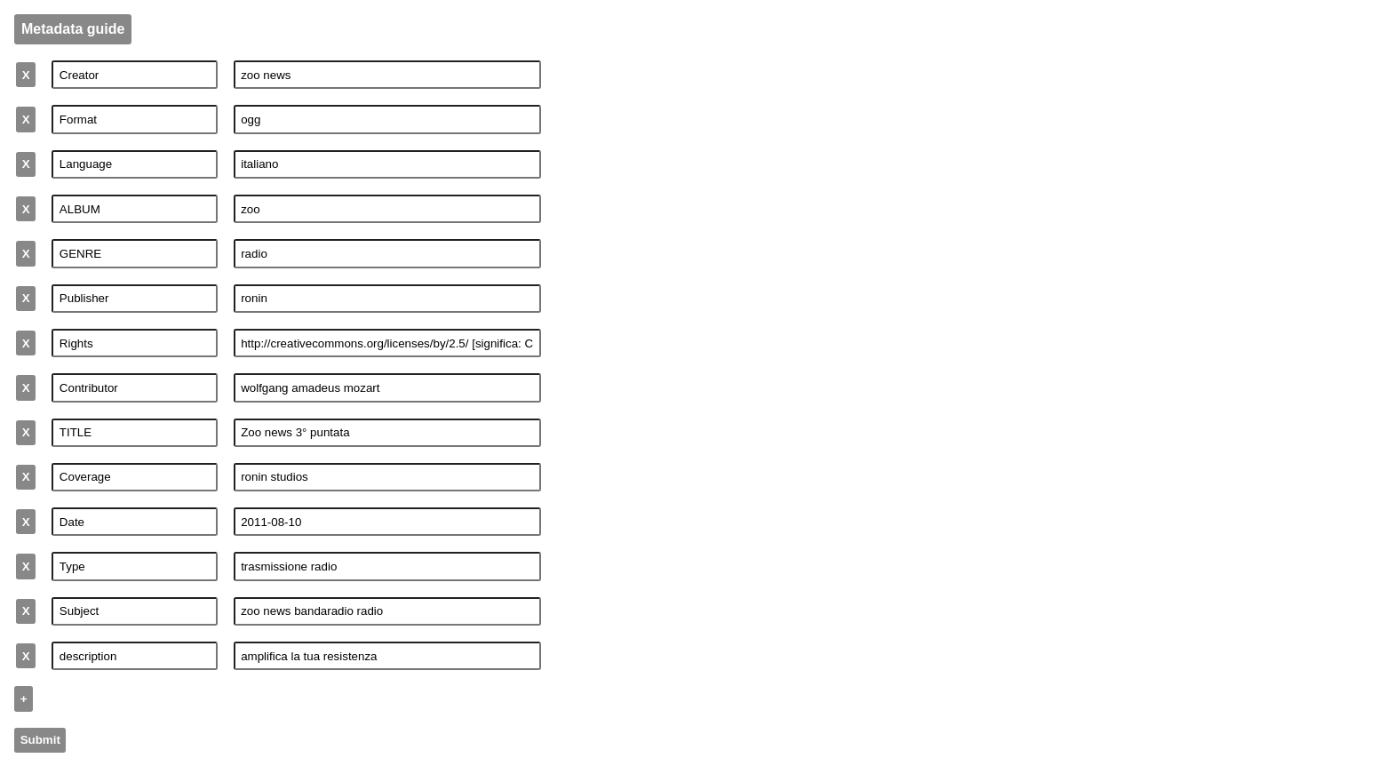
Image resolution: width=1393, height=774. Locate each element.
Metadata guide (72, 28)
